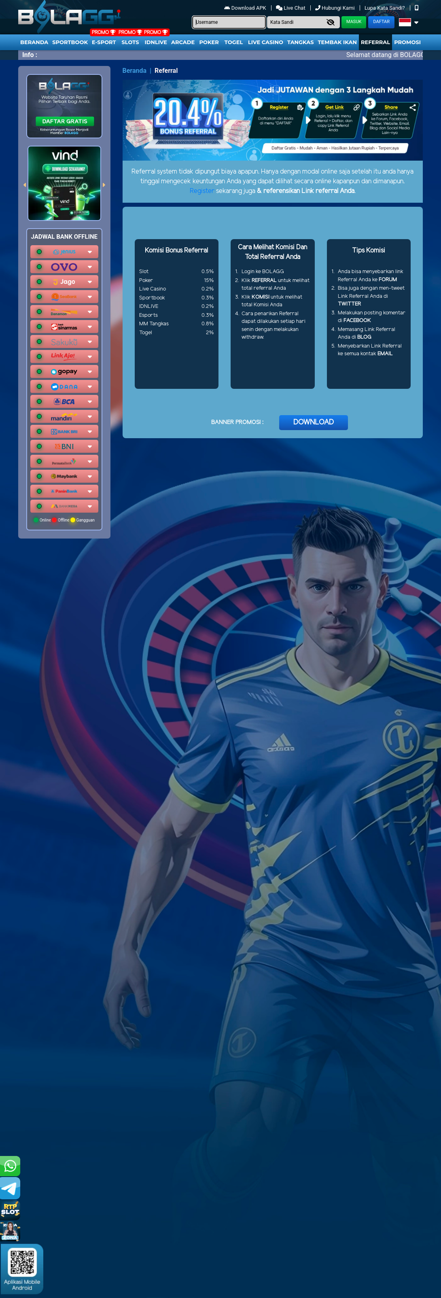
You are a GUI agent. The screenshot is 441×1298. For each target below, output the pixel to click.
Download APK (245, 8)
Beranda (34, 42)
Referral (375, 42)
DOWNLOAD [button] (313, 422)
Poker (209, 42)
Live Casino (265, 42)
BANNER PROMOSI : (237, 422)
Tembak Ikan (337, 42)
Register (202, 191)
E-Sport (104, 42)
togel (234, 42)
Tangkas (300, 42)
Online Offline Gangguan (64, 520)
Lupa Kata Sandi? (385, 8)
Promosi (407, 42)
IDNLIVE (155, 42)
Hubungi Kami (335, 8)
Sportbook (70, 42)
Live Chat (291, 8)
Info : (29, 55)
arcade (183, 42)
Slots (130, 42)
